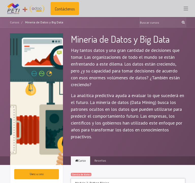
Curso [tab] (80, 160)
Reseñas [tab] (100, 160)
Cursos (14, 22)
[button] (36, 174)
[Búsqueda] (184, 22)
